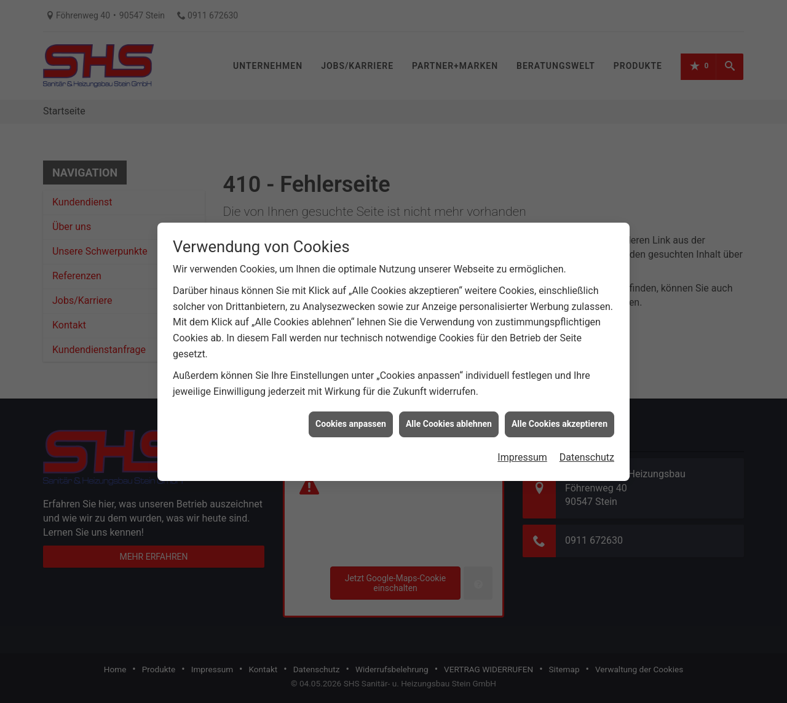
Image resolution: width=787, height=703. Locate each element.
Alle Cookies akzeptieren (559, 419)
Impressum (522, 452)
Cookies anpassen (350, 419)
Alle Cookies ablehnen (449, 419)
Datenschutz (587, 452)
